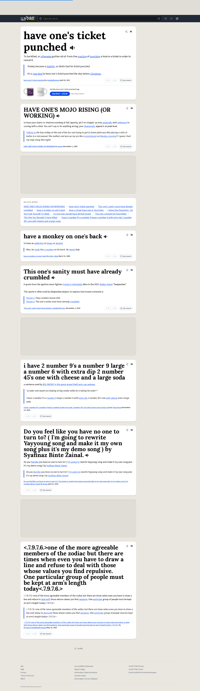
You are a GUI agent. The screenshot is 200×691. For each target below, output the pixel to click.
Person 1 (30, 298)
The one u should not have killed (110, 214)
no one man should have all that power (72, 214)
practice (82, 56)
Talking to (31, 132)
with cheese (111, 398)
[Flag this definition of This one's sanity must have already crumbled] (132, 270)
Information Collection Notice (86, 672)
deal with (45, 599)
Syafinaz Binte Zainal (56, 465)
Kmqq (45, 484)
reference (122, 122)
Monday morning (108, 136)
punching (95, 56)
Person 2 (30, 301)
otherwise (46, 56)
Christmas (95, 74)
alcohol (59, 243)
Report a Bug (80, 669)
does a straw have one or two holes (86, 210)
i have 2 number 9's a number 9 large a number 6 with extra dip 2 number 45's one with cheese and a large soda (67, 407)
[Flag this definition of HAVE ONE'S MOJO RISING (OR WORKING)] (132, 108)
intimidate (77, 284)
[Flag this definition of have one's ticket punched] (131, 32)
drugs (50, 243)
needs (72, 249)
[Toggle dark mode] (171, 18)
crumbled (74, 301)
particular (97, 599)
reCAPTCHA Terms (136, 669)
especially (107, 122)
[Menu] (177, 18)
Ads (22, 666)
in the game (60, 384)
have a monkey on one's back (51, 210)
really (37, 249)
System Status (80, 675)
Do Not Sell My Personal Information (142, 672)
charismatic (89, 126)
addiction (39, 243)
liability (51, 66)
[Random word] (158, 18)
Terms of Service (27, 675)
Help (22, 669)
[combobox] (100, 18)
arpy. (64, 308)
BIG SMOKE (48, 384)
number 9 (51, 398)
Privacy (23, 672)
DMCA (23, 679)
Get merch (125, 80)
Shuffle (78, 648)
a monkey (49, 249)
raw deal (37, 74)
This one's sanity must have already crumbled (41, 308)
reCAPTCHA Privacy (136, 666)
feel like (34, 462)
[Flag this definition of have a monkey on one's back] (132, 235)
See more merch (77, 93)
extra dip (83, 398)
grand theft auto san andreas (81, 384)
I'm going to (73, 462)
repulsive (83, 599)
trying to (67, 284)
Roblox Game (106, 284)
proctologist (91, 136)
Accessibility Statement (84, 666)
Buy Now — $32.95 (59, 93)
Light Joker (53, 256)
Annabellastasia (53, 80)
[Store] (165, 18)
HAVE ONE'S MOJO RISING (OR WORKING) (39, 146)
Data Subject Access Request (86, 679)
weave (60, 146)
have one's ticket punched (34, 80)
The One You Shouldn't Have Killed (40, 217)
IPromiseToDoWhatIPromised (35, 627)
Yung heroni (117, 407)
